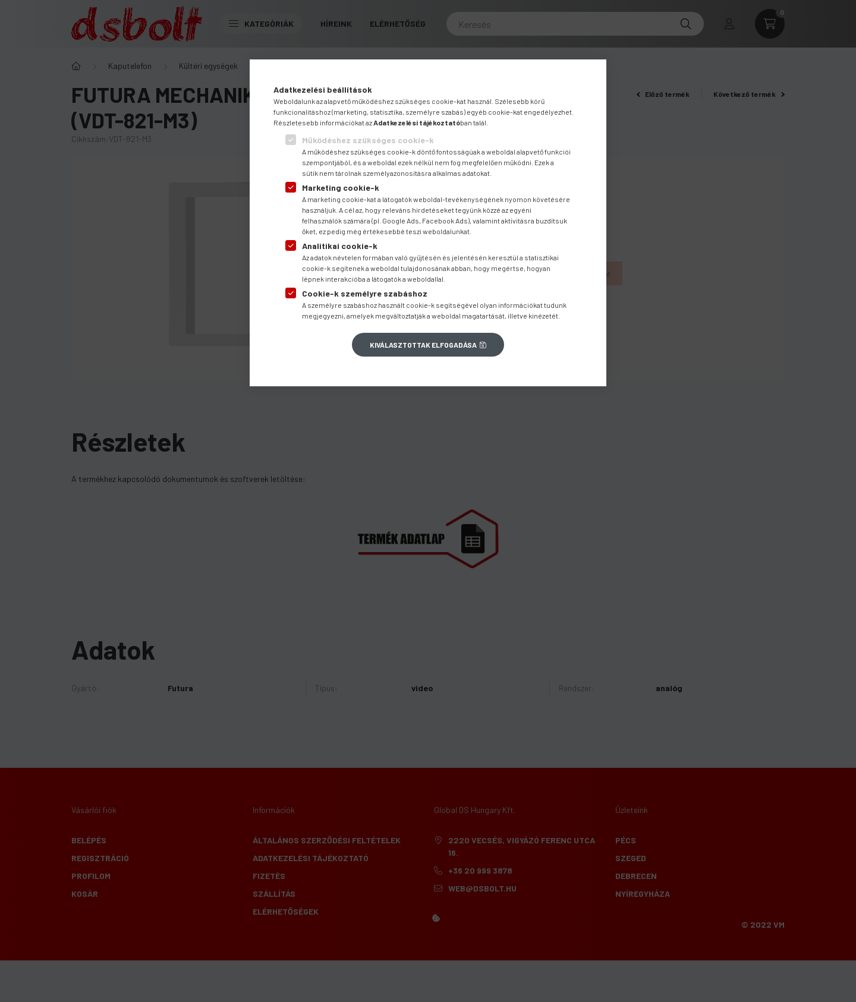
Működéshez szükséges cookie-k (368, 140)
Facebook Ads (445, 220)
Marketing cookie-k (340, 187)
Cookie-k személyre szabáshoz (364, 293)
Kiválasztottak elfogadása (423, 345)
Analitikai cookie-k (339, 246)
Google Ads (400, 220)
